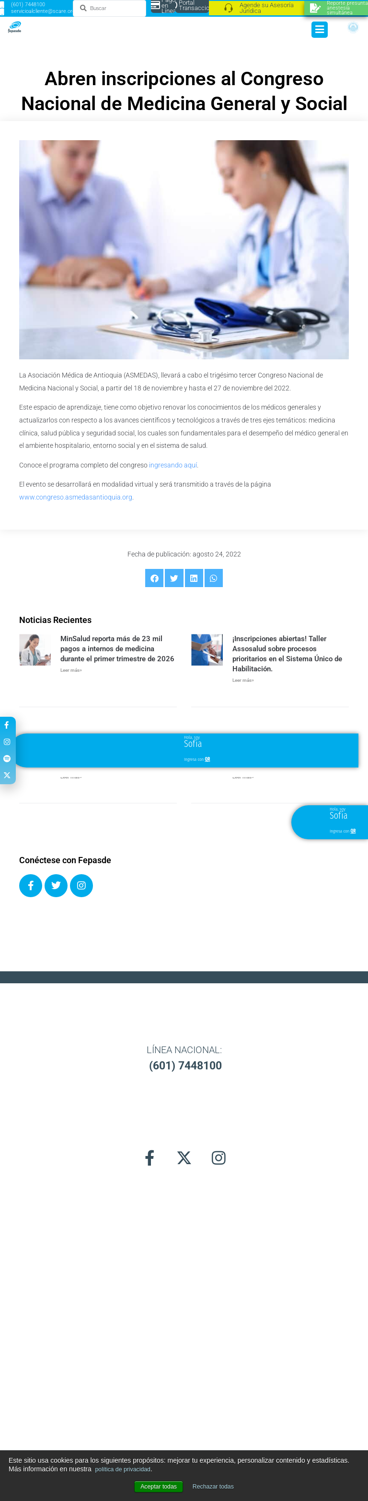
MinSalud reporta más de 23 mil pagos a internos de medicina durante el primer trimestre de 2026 (117, 648)
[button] (154, 578)
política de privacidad (127, 1469)
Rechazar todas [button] (215, 1486)
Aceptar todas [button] (155, 1486)
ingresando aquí (173, 465)
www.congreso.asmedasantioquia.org (75, 497)
